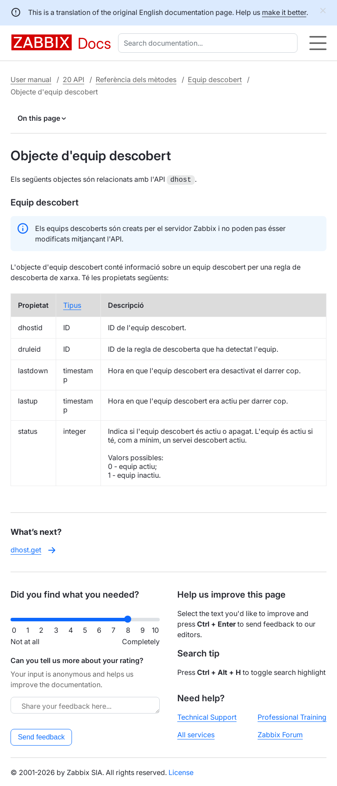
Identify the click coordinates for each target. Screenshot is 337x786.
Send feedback (41, 736)
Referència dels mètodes (136, 79)
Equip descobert (215, 79)
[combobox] (209, 43)
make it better (284, 12)
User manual (31, 79)
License (181, 771)
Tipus (72, 304)
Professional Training (292, 716)
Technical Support (207, 716)
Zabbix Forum (280, 733)
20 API (73, 79)
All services (196, 733)
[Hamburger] (317, 43)
